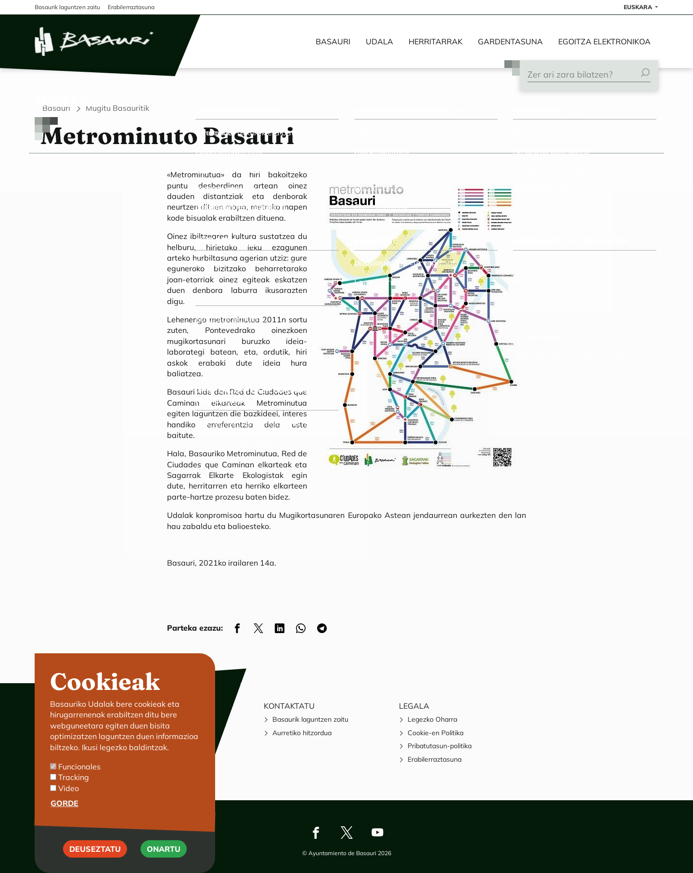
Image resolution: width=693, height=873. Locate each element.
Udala (379, 41)
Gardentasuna (510, 41)
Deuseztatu (95, 858)
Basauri (333, 41)
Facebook (315, 832)
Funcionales (79, 776)
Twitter (346, 832)
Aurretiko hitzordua (302, 732)
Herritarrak (435, 41)
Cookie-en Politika (435, 732)
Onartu (163, 858)
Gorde (64, 813)
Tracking (73, 787)
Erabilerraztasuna (435, 759)
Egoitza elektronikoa (604, 41)
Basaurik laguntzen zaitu (310, 719)
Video (68, 797)
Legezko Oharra (432, 719)
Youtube (377, 832)
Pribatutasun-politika (440, 745)
